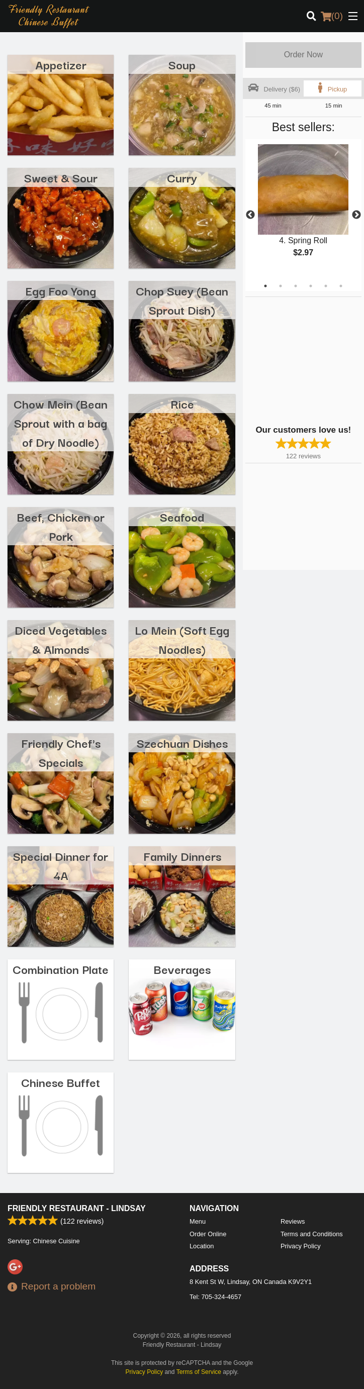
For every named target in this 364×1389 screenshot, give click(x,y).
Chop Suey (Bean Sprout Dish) (182, 300)
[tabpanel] (303, 209)
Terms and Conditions (312, 1234)
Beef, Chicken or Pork (61, 526)
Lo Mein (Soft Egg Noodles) (182, 639)
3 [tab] (296, 286)
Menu (198, 1221)
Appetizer (60, 64)
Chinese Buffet (60, 1081)
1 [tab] (265, 286)
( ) (332, 16)
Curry (182, 177)
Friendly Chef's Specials (61, 752)
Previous (250, 215)
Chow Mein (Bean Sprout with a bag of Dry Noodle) (61, 422)
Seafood (182, 516)
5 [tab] (326, 286)
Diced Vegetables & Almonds (61, 639)
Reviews (293, 1221)
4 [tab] (311, 286)
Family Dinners (182, 855)
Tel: (215, 1297)
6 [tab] (341, 286)
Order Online (208, 1234)
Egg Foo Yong (61, 290)
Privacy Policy (301, 1246)
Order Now (303, 54)
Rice (182, 403)
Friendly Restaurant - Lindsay (77, 1208)
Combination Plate (61, 968)
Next (356, 215)
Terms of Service (198, 1371)
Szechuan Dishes (182, 742)
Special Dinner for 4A (60, 865)
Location (202, 1246)
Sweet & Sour (61, 177)
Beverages (182, 968)
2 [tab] (281, 286)
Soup (182, 64)
